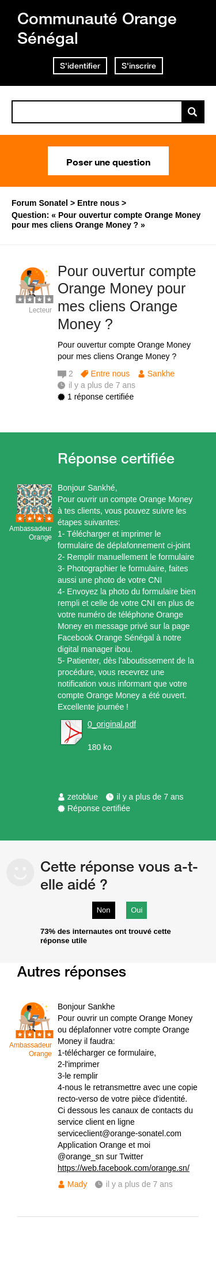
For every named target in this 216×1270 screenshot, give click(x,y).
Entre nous (110, 373)
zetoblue (82, 796)
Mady (77, 1184)
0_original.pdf (112, 724)
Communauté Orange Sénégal (97, 28)
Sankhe (161, 373)
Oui (136, 910)
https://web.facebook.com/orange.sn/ (124, 1168)
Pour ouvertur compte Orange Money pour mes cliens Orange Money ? (127, 297)
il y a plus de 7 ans (150, 796)
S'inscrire (139, 66)
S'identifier (80, 66)
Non (104, 910)
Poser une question (108, 160)
